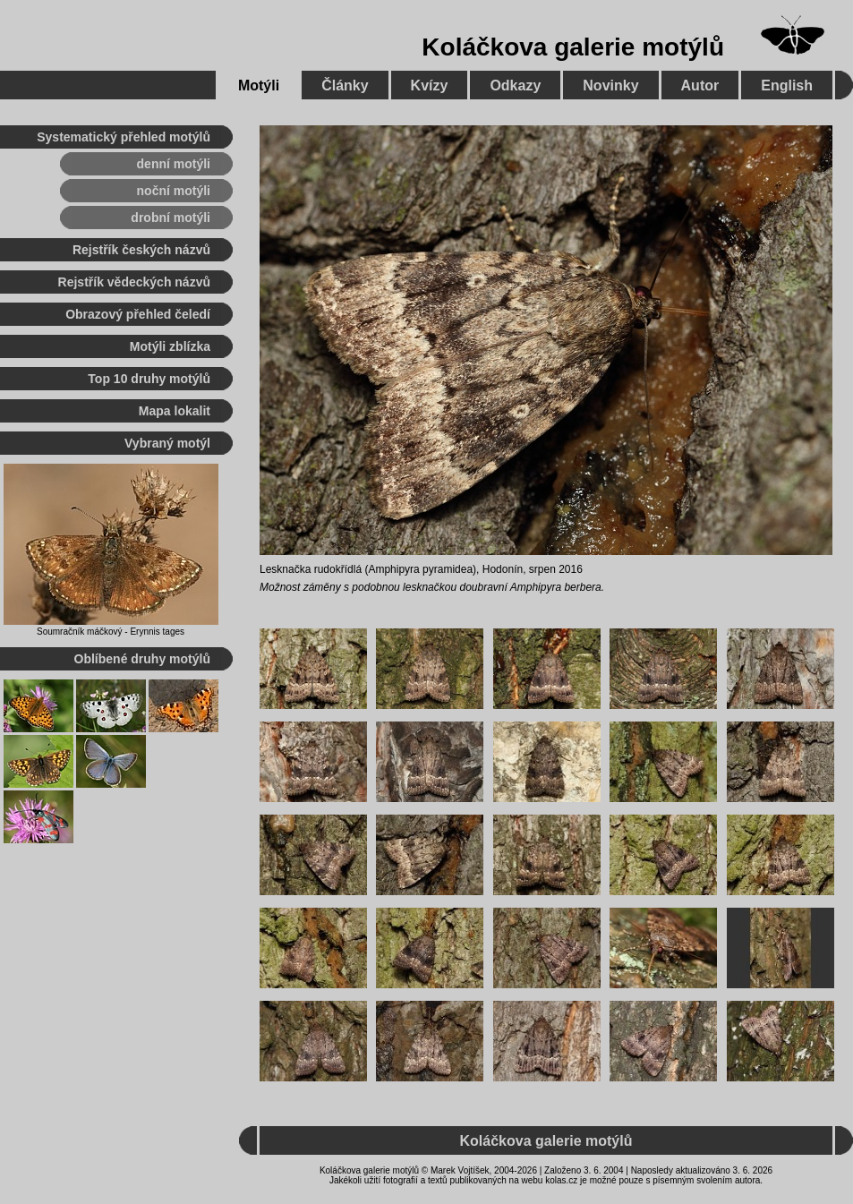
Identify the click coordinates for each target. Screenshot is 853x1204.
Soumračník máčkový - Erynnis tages (110, 631)
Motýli (258, 85)
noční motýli (173, 191)
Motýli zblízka (170, 346)
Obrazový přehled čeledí (137, 314)
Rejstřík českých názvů (141, 250)
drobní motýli (170, 217)
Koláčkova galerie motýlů (573, 47)
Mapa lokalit (174, 411)
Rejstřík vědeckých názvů (134, 282)
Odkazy (515, 85)
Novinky (610, 85)
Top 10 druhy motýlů (149, 378)
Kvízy (429, 85)
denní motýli (173, 164)
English (787, 85)
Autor (700, 85)
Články (344, 85)
